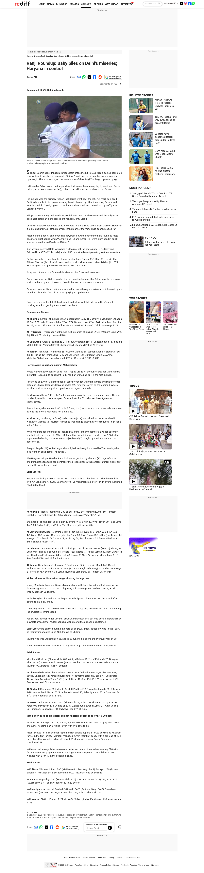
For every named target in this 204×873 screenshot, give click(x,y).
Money (111, 858)
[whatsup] (194, 3)
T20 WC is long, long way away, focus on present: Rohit (166, 120)
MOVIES (74, 4)
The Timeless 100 (132, 858)
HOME (41, 4)
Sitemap (115, 865)
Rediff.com (68, 865)
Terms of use (143, 865)
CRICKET (86, 4)
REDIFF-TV (127, 4)
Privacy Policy (105, 865)
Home (29, 56)
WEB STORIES (138, 298)
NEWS (50, 4)
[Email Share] (78, 77)
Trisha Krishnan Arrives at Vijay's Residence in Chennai (146, 488)
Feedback (124, 865)
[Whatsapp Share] (83, 77)
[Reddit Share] (99, 77)
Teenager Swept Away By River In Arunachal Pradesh (149, 202)
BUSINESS (61, 4)
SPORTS (98, 4)
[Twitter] (181, 3)
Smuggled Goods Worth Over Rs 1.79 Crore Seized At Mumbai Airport (152, 195)
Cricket (37, 56)
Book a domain (89, 858)
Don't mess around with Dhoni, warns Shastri (165, 154)
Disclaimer (94, 865)
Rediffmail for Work (72, 858)
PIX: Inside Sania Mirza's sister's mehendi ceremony (165, 171)
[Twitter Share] (89, 77)
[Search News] (158, 4)
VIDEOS (134, 385)
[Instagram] (185, 3)
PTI (35, 77)
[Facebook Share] (94, 77)
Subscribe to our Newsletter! (96, 825)
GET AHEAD (111, 4)
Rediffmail (102, 858)
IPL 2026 (134, 556)
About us (133, 865)
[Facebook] (190, 3)
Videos (120, 858)
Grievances (155, 865)
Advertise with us (82, 865)
